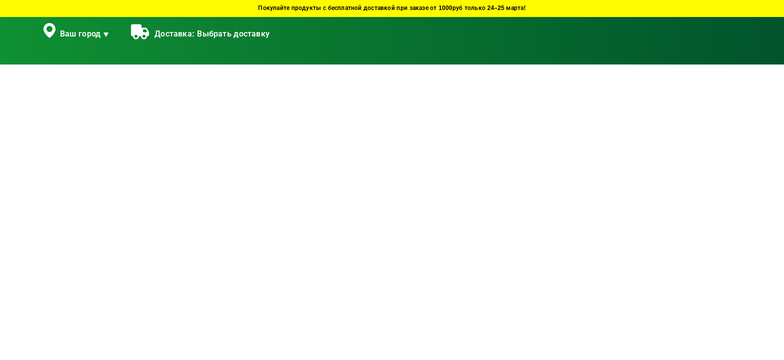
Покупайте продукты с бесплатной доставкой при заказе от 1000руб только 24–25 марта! (392, 8)
